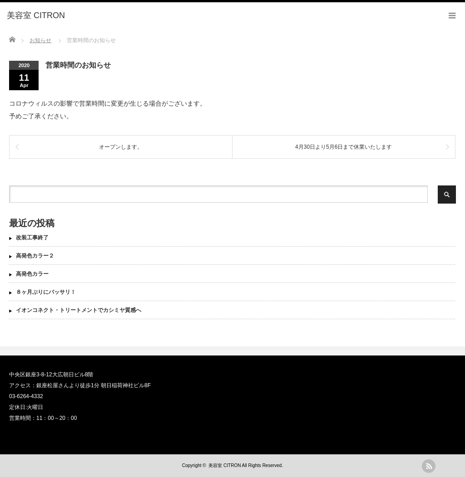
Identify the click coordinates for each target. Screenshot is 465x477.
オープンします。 (121, 147)
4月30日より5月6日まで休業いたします (343, 147)
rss (428, 466)
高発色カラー (32, 274)
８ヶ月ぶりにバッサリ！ (46, 292)
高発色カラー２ (35, 256)
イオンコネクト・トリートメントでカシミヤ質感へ (78, 310)
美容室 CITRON (224, 465)
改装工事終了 (32, 237)
